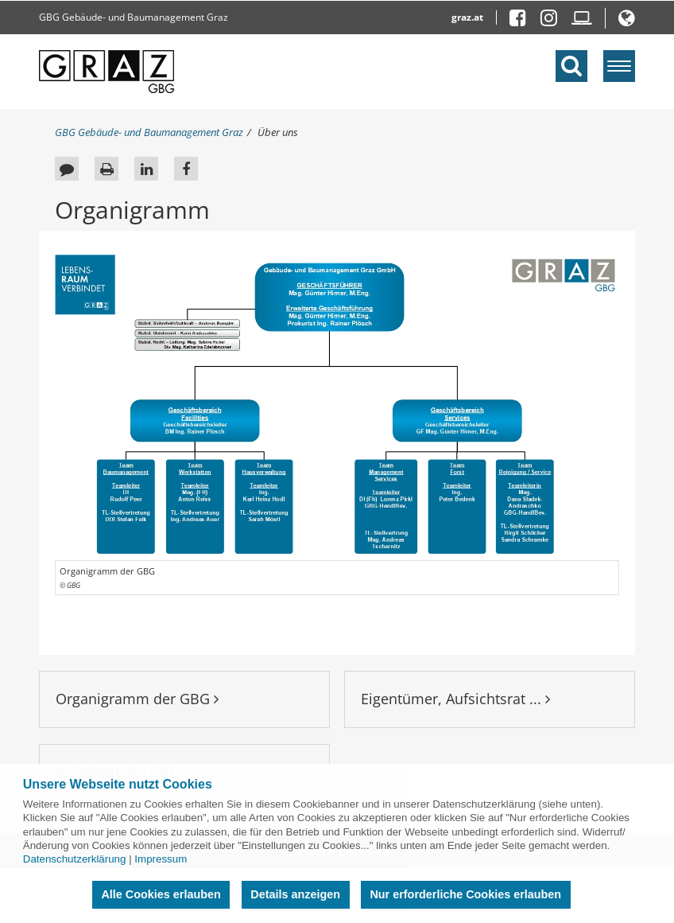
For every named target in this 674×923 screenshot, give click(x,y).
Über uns (278, 132)
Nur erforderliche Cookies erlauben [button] (465, 894)
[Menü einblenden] (619, 66)
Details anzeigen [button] (295, 894)
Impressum (160, 859)
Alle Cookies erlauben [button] (160, 894)
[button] (626, 21)
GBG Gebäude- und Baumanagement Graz (133, 17)
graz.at (467, 17)
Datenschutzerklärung (74, 859)
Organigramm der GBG (137, 698)
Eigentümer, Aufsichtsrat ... (455, 698)
